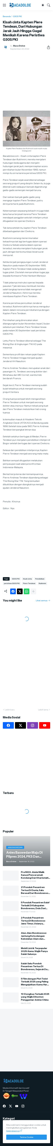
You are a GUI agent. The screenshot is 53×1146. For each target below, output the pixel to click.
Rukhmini (42, 583)
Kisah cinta (27, 579)
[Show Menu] (4, 5)
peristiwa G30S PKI (12, 583)
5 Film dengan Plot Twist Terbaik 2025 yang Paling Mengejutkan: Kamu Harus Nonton (35, 981)
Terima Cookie (26, 1137)
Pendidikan (39, 579)
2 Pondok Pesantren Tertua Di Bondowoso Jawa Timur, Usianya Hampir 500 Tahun (33, 920)
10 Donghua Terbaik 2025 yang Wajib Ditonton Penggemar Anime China (35, 996)
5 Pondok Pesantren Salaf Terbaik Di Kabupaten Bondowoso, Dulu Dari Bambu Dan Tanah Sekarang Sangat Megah (35, 905)
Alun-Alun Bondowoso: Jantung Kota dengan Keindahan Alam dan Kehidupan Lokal (33, 935)
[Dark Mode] (42, 5)
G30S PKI (17, 16)
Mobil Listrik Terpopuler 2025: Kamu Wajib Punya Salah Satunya (34, 951)
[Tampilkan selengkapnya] (33, 591)
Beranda (7, 16)
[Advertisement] (26, 80)
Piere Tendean (29, 583)
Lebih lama (43, 709)
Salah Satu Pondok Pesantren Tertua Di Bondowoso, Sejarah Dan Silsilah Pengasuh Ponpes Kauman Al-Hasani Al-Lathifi (35, 966)
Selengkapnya (13, 1131)
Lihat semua (41, 600)
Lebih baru (10, 709)
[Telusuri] (48, 5)
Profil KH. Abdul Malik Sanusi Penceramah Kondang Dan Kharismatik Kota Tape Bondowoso (35, 875)
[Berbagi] (47, 47)
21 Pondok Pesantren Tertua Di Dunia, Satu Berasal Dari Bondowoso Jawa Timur (34, 890)
